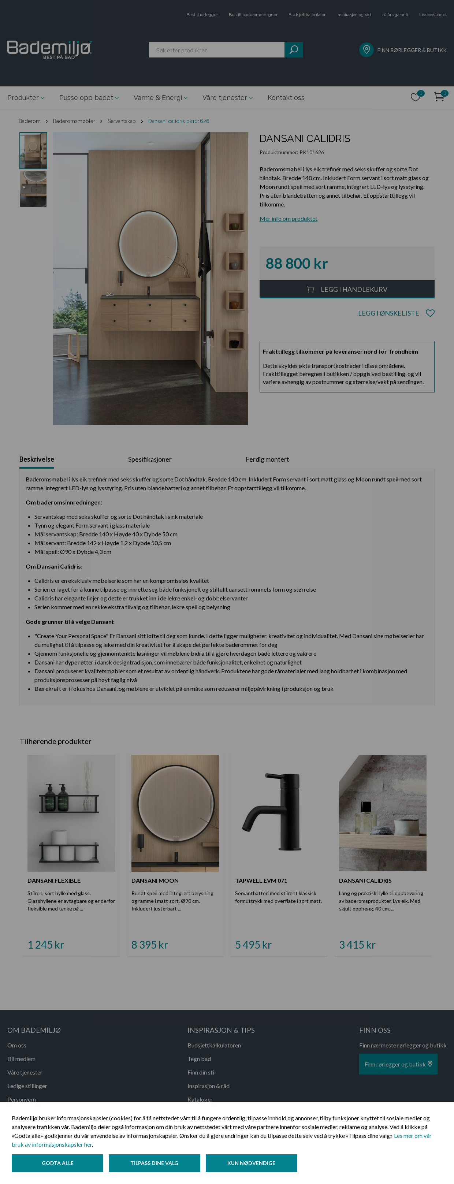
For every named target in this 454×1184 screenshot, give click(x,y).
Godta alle (58, 1163)
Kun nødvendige (252, 1163)
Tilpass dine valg (155, 1163)
